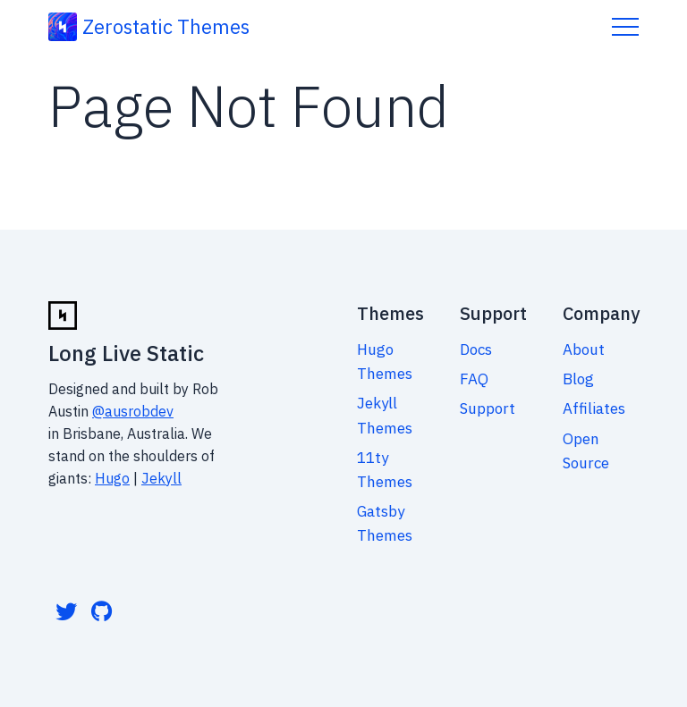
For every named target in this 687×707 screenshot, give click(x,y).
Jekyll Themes (384, 415)
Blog (578, 379)
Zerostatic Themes (166, 26)
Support (487, 408)
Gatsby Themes (384, 523)
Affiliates (594, 408)
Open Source (586, 451)
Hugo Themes (384, 361)
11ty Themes (384, 470)
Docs (476, 349)
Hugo (112, 478)
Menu (625, 27)
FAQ (474, 379)
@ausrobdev (133, 411)
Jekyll (161, 478)
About (584, 349)
